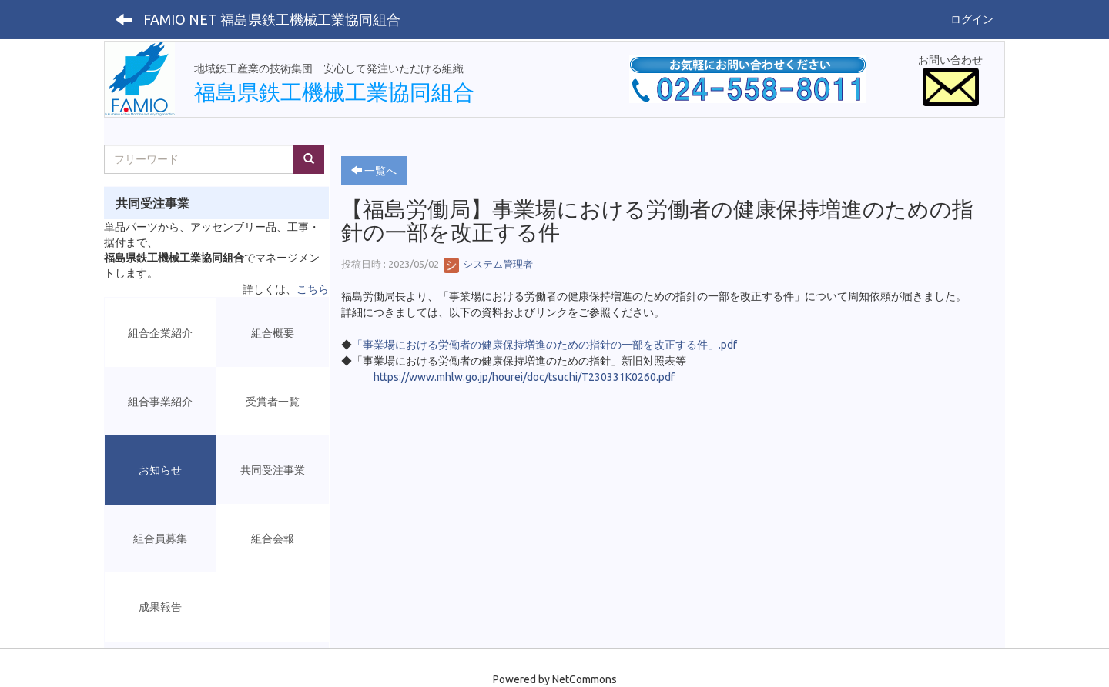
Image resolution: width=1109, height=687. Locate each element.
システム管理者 (488, 263)
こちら (313, 289)
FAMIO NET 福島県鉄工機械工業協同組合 (271, 19)
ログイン (971, 19)
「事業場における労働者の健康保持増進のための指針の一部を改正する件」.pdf (544, 344)
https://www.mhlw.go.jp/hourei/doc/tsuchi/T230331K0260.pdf (524, 377)
